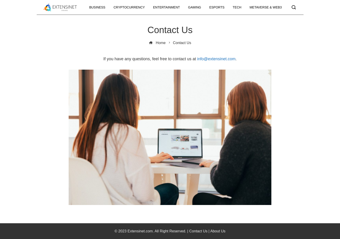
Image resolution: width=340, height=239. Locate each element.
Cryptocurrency (129, 7)
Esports (217, 7)
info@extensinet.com (216, 59)
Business (97, 7)
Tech (237, 7)
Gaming (194, 7)
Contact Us (198, 231)
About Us (218, 231)
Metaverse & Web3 (265, 7)
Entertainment (166, 7)
